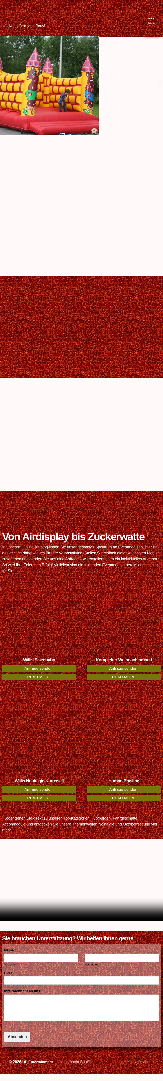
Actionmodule (14, 831)
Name (10, 957)
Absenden (17, 1043)
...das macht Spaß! (76, 1068)
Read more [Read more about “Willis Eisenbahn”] (39, 684)
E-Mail (10, 980)
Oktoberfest (133, 831)
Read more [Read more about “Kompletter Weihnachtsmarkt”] (124, 684)
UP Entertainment (38, 1068)
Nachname (92, 971)
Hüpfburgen (101, 825)
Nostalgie (106, 831)
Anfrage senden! (39, 675)
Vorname (10, 971)
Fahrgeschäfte (125, 825)
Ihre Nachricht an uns (23, 998)
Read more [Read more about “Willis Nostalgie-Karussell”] (39, 805)
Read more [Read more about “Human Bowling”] (124, 805)
